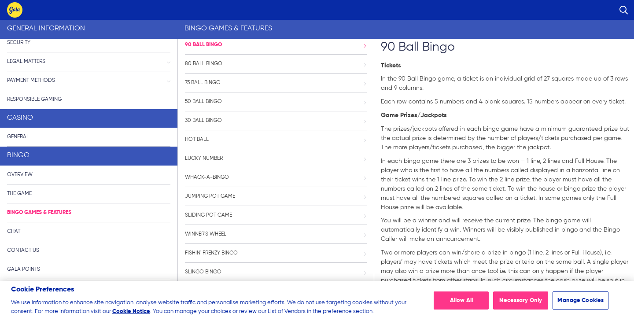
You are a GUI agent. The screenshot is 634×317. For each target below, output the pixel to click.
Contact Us (23, 250)
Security (18, 42)
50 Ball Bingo (275, 101)
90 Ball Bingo (275, 45)
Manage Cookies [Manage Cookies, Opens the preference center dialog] (580, 305)
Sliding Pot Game (275, 215)
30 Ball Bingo (275, 120)
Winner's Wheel (275, 234)
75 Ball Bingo (275, 82)
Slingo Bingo (275, 272)
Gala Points (23, 269)
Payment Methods (88, 80)
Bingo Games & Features (39, 212)
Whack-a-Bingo (275, 177)
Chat (13, 231)
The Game (19, 193)
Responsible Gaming (34, 99)
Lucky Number (275, 158)
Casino (20, 118)
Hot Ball (275, 139)
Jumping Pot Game (275, 196)
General (18, 137)
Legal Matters (88, 61)
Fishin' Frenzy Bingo (275, 253)
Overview (20, 174)
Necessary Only (520, 305)
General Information (46, 28)
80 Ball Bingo (275, 63)
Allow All (461, 305)
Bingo (18, 155)
